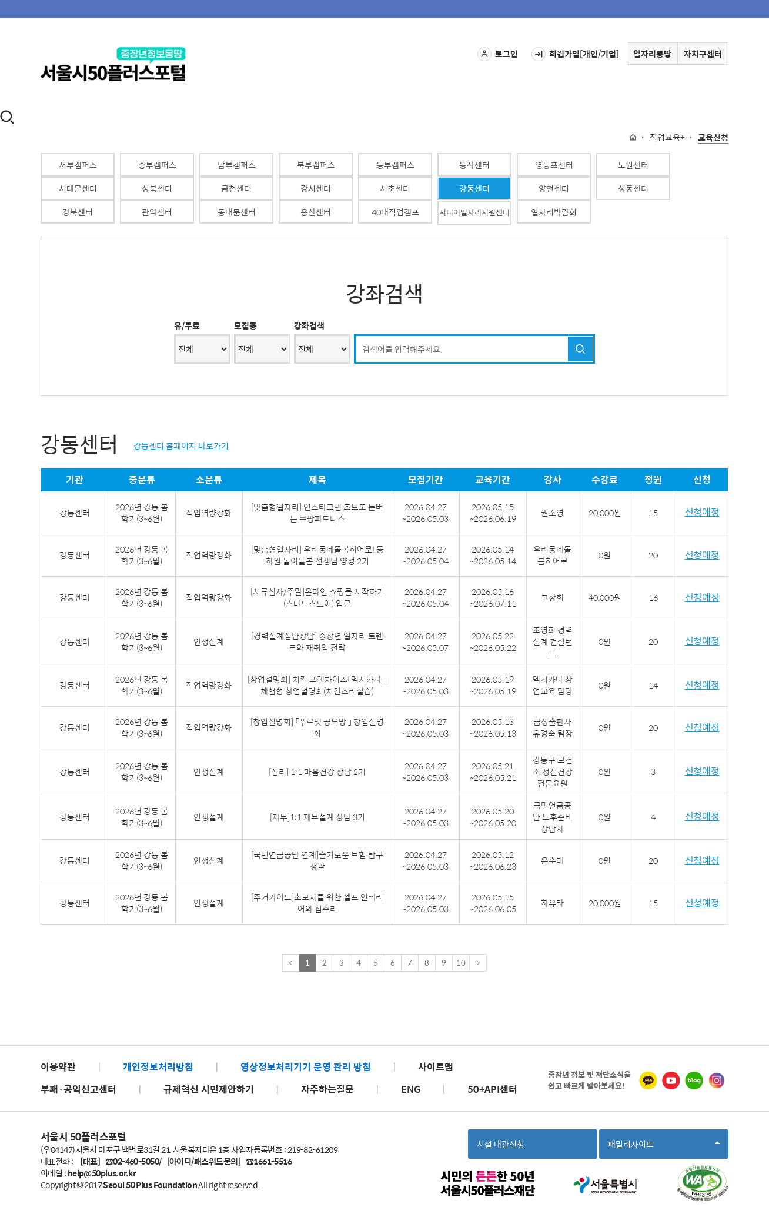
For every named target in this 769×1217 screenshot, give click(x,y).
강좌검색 (309, 325)
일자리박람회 (554, 211)
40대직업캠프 (395, 211)
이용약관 (58, 1066)
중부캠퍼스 (157, 164)
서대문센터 (78, 188)
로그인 (497, 54)
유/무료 (187, 325)
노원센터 (633, 164)
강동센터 (474, 188)
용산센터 (315, 211)
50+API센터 (492, 1089)
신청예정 (702, 512)
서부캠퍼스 (78, 164)
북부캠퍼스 (316, 164)
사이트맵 (435, 1066)
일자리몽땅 (652, 53)
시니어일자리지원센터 (474, 212)
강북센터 (77, 211)
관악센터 (157, 211)
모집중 (245, 325)
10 (461, 962)
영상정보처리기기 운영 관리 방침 (305, 1066)
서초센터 (395, 188)
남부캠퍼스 (237, 164)
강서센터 (315, 188)
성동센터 (633, 188)
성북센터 (157, 188)
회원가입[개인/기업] (575, 54)
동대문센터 (237, 211)
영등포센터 (554, 164)
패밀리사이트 (664, 1148)
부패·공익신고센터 (78, 1089)
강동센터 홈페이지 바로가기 (181, 445)
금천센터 (236, 188)
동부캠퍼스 (395, 164)
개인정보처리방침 (158, 1066)
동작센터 (474, 164)
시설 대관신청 (500, 1144)
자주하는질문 (327, 1089)
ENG (410, 1089)
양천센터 (554, 188)
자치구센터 (703, 53)
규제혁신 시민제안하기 (208, 1089)
